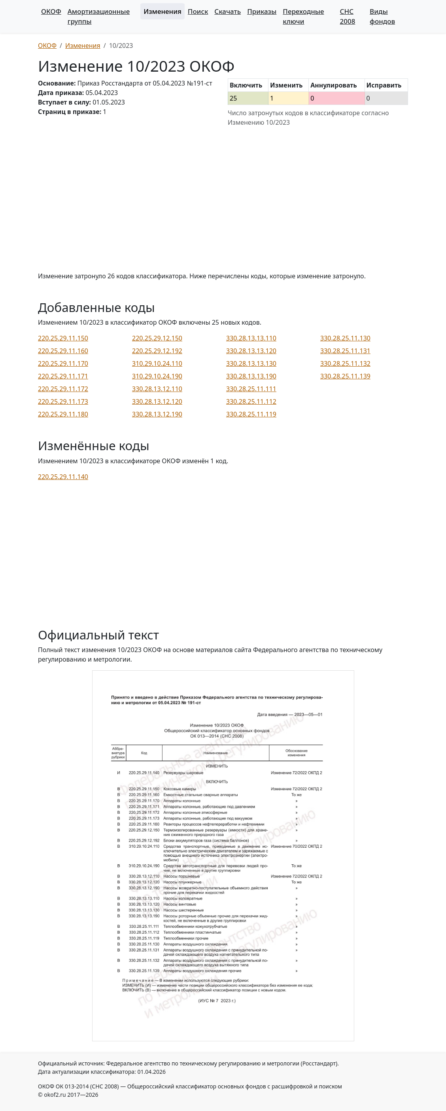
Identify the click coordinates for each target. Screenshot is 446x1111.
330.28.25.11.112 (251, 401)
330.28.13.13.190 (251, 376)
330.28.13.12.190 (157, 414)
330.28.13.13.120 (251, 350)
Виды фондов (382, 16)
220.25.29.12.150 (157, 338)
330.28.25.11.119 (251, 414)
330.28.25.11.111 (251, 388)
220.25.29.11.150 (63, 338)
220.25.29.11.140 (63, 476)
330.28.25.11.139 (345, 376)
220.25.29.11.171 (63, 376)
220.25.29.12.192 (157, 350)
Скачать (227, 11)
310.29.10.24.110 (157, 363)
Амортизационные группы (99, 16)
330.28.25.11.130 (345, 338)
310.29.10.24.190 (157, 376)
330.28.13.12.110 (157, 388)
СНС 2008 (347, 16)
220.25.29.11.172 (63, 388)
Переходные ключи (303, 16)
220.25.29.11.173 (63, 401)
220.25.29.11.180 (63, 414)
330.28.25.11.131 (345, 350)
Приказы (261, 11)
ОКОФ (51, 11)
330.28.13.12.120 (157, 401)
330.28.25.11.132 (345, 363)
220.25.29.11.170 (63, 363)
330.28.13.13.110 (251, 338)
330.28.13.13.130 (251, 363)
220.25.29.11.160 (63, 350)
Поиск (198, 11)
